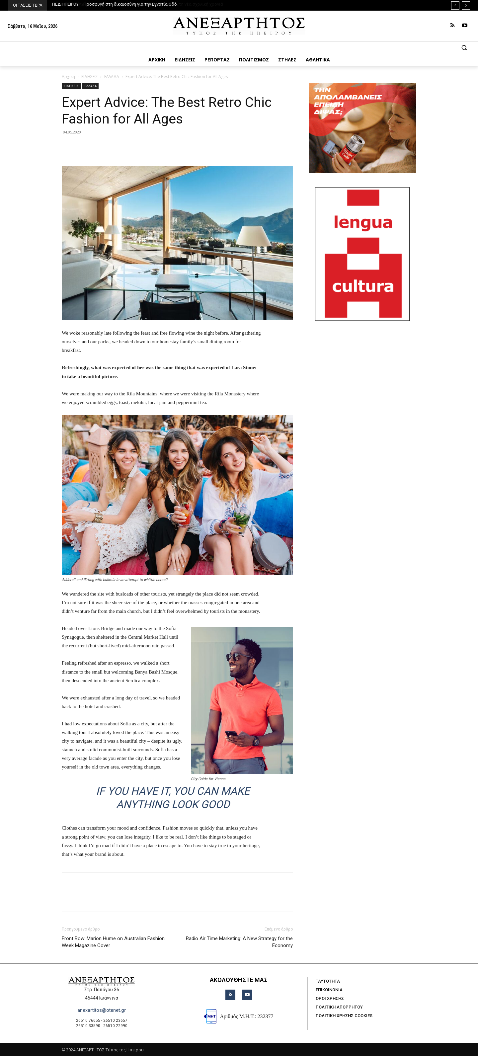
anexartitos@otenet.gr (101, 1010)
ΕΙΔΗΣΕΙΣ (89, 76)
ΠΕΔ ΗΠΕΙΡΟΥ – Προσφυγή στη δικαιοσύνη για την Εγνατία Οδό (114, 4)
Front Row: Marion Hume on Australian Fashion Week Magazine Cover (113, 941)
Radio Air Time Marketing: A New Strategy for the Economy (239, 941)
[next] (466, 5)
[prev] (455, 5)
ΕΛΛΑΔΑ (111, 76)
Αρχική (68, 76)
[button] (239, 47)
